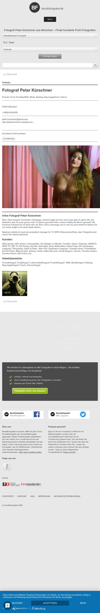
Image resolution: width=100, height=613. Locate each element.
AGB (32, 496)
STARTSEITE (8, 496)
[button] (50, 35)
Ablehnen (17, 598)
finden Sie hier (69, 452)
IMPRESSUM (44, 496)
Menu (50, 19)
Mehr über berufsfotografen (30, 452)
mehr (17, 603)
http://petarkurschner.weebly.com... (18, 122)
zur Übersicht (10, 74)
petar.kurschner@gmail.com (15, 119)
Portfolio (6, 83)
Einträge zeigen (50, 56)
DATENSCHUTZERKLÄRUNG (67, 496)
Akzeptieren (51, 598)
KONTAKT (22, 496)
